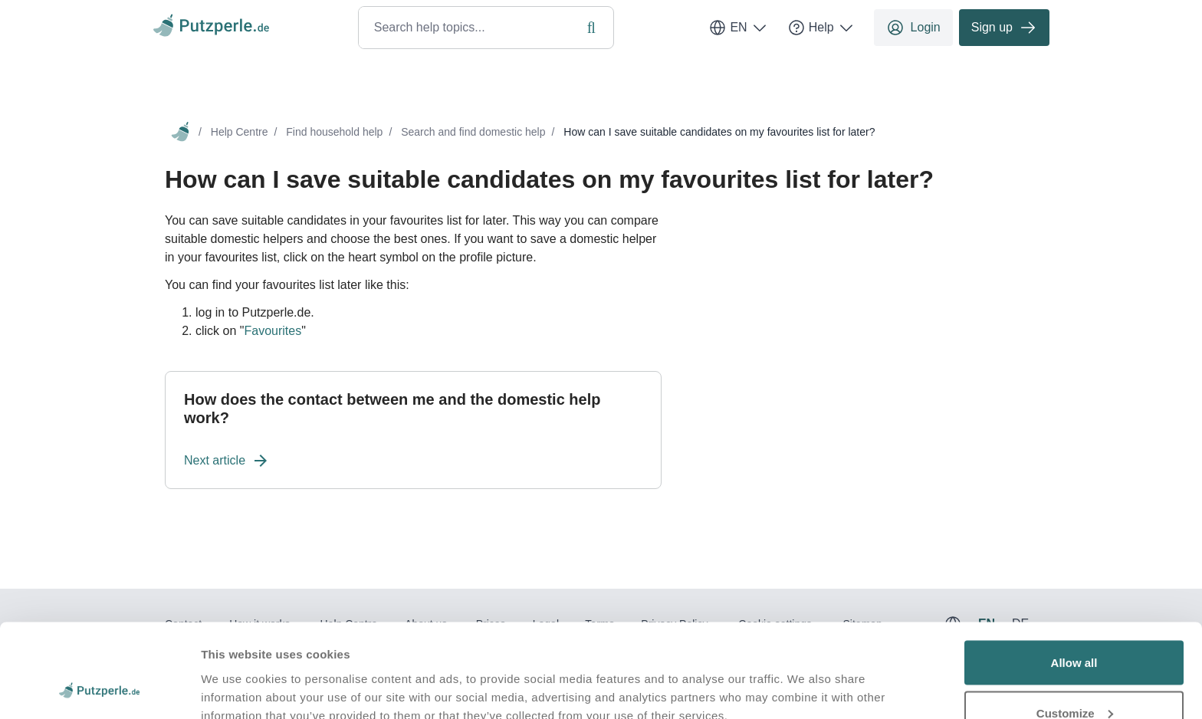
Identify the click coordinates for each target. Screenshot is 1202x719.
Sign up (1004, 27)
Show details (236, 671)
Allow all (1074, 577)
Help (821, 27)
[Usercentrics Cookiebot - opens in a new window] (99, 689)
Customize (1074, 628)
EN (738, 27)
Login (913, 27)
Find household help (334, 132)
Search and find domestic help (473, 132)
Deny (1074, 678)
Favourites (272, 330)
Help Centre (239, 132)
